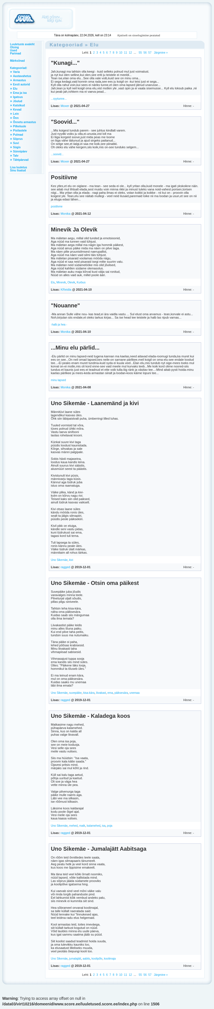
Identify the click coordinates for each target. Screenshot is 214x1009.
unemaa (135, 692)
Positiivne (64, 177)
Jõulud (17, 101)
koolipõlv (97, 958)
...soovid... (57, 154)
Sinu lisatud (18, 170)
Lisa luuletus (18, 167)
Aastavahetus (22, 76)
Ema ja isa (20, 92)
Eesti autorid (21, 84)
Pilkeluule (19, 126)
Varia (16, 71)
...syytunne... (59, 98)
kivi (71, 559)
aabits (86, 958)
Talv (15, 155)
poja (109, 825)
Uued (13, 50)
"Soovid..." (65, 122)
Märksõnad (17, 60)
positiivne (57, 206)
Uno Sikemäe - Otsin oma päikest (95, 583)
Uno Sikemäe (59, 559)
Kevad (17, 109)
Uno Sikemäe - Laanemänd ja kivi (95, 403)
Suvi (16, 143)
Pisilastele (20, 130)
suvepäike (75, 692)
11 (125, 52)
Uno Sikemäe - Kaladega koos (90, 716)
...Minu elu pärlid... (75, 348)
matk (82, 825)
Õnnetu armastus (24, 122)
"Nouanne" (65, 305)
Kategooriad (66, 44)
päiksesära (121, 692)
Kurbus (81, 282)
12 (130, 52)
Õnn (16, 117)
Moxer (64, 105)
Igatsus (18, 97)
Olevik (71, 282)
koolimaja (110, 958)
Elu (15, 88)
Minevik (61, 282)
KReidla (65, 289)
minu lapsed (58, 380)
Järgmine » (160, 52)
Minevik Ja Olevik (74, 229)
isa (104, 825)
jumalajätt (75, 958)
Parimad (15, 53)
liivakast (101, 692)
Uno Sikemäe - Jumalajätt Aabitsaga (99, 849)
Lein (16, 113)
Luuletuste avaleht (22, 44)
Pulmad (18, 134)
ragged (65, 567)
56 (145, 52)
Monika (65, 213)
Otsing (14, 47)
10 (120, 52)
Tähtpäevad (21, 159)
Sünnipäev (20, 151)
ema (110, 692)
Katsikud (19, 105)
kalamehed (93, 825)
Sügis (17, 147)
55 (140, 52)
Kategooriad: (18, 68)
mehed (73, 825)
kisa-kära (89, 692)
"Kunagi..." (65, 63)
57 (149, 52)
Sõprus (18, 138)
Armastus (19, 80)
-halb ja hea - (59, 324)
